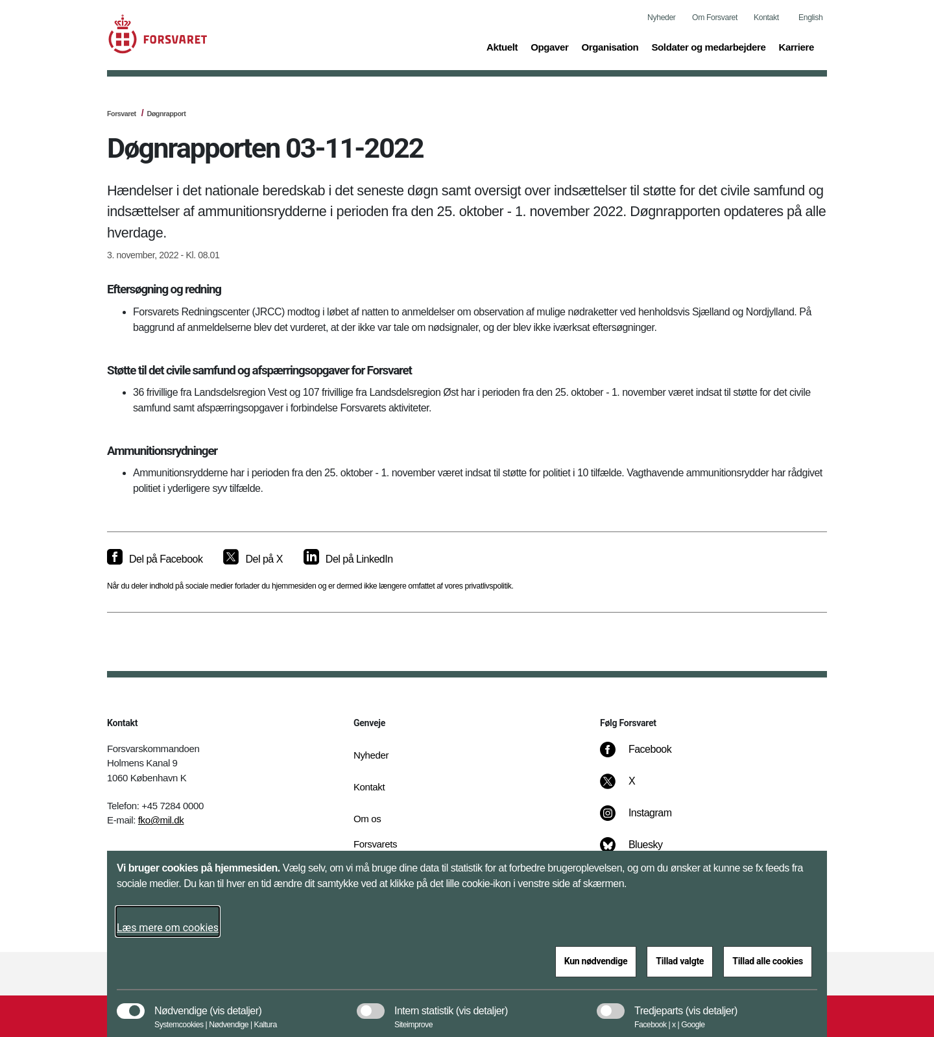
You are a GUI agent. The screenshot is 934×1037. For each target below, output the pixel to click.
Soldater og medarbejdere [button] (708, 46)
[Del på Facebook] (154, 559)
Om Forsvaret (714, 17)
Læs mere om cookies (168, 927)
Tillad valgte (680, 961)
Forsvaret (121, 113)
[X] (632, 788)
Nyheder (661, 17)
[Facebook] (644, 756)
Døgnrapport (166, 113)
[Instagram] (645, 819)
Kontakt (766, 17)
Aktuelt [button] (502, 46)
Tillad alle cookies (767, 961)
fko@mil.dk (161, 819)
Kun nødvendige (596, 961)
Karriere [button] (796, 46)
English (810, 17)
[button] (235, 1004)
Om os (367, 818)
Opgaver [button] (549, 46)
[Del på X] (252, 559)
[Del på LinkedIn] (348, 559)
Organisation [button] (609, 46)
